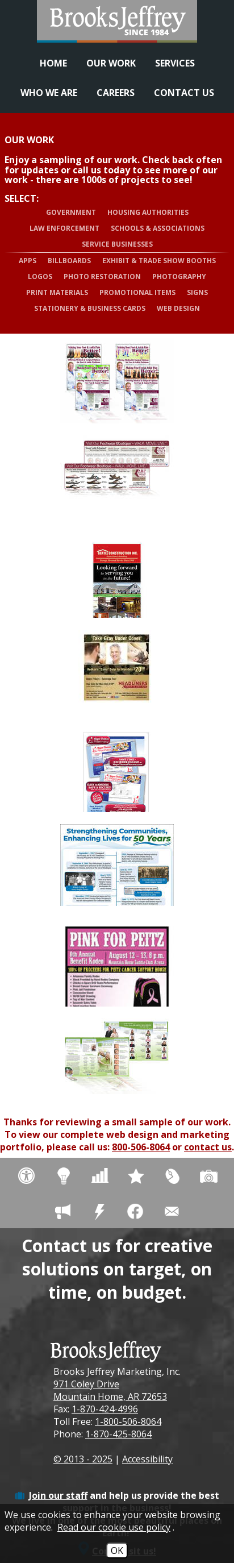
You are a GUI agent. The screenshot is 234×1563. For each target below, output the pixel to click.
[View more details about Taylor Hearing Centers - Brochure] (117, 1061)
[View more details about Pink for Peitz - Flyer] (117, 964)
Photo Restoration (102, 276)
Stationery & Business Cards (89, 308)
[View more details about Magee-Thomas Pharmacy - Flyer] (117, 769)
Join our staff (58, 1495)
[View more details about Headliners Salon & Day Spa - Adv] (117, 672)
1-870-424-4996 (105, 1409)
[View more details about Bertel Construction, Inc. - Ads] (117, 575)
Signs (197, 292)
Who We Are (48, 92)
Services (175, 63)
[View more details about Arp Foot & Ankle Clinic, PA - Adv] (117, 380)
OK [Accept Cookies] (117, 1550)
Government (71, 212)
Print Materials (57, 292)
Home (53, 63)
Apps (27, 260)
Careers (116, 92)
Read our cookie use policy (113, 1527)
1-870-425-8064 (118, 1434)
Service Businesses (117, 244)
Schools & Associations (157, 228)
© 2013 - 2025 (82, 1459)
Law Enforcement (64, 228)
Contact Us (184, 92)
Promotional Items (137, 292)
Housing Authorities (148, 212)
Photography (179, 276)
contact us (208, 1147)
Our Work (111, 63)
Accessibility (147, 1459)
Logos (40, 276)
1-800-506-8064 (128, 1421)
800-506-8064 (141, 1147)
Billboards (69, 260)
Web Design (178, 308)
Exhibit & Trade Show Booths (159, 260)
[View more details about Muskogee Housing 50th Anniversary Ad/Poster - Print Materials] (117, 866)
